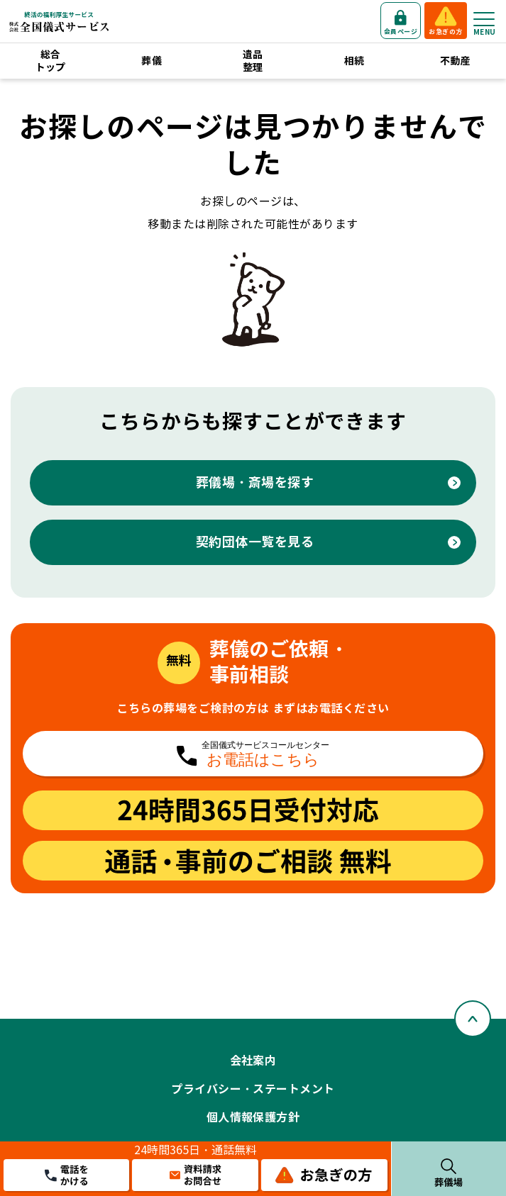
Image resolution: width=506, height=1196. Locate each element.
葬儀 (151, 61)
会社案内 (253, 1061)
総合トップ (50, 61)
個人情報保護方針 (253, 1117)
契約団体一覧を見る (255, 542)
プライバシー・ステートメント (253, 1089)
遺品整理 (253, 61)
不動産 (455, 61)
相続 (354, 61)
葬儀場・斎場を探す (255, 482)
